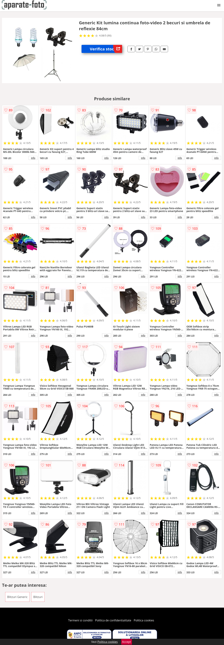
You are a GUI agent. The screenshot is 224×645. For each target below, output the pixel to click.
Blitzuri (38, 597)
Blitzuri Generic (17, 597)
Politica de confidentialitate (113, 620)
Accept (126, 642)
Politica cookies (144, 620)
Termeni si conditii (80, 620)
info (33, 157)
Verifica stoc (106, 49)
